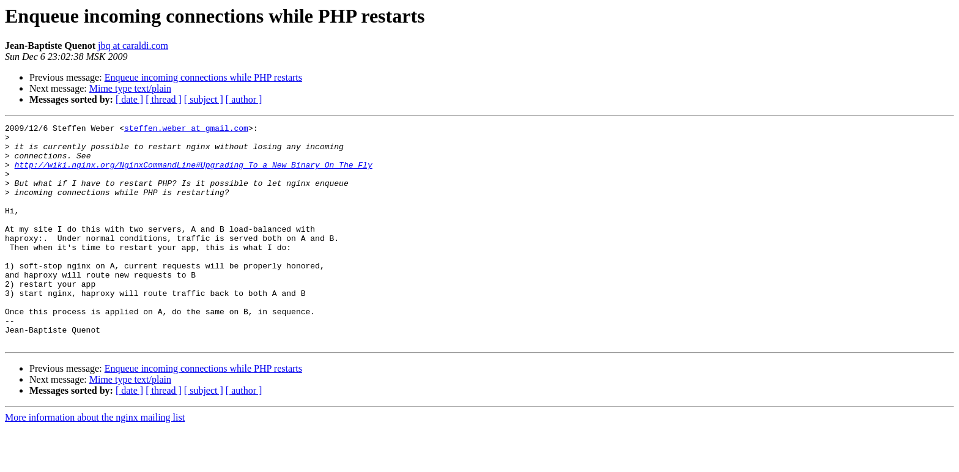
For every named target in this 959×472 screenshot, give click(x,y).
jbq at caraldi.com (133, 45)
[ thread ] (164, 99)
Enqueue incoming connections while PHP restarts (203, 77)
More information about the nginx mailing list (95, 461)
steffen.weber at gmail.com (186, 129)
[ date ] (129, 99)
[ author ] (244, 99)
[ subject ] (203, 99)
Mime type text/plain (130, 88)
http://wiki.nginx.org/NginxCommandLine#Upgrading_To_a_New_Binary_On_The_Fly (193, 173)
